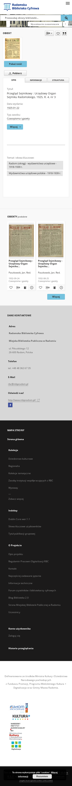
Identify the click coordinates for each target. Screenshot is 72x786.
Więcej (56, 296)
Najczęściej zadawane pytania (24, 576)
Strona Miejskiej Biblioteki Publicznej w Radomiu (34, 605)
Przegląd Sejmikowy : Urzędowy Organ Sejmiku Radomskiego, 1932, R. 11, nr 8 (50, 263)
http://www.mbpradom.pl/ (24, 400)
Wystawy (13, 487)
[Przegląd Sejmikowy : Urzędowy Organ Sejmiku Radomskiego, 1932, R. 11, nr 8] (50, 240)
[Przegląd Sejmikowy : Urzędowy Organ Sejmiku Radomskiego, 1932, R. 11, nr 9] (21, 240)
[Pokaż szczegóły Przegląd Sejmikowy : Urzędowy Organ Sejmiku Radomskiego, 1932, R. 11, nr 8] (60, 287)
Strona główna (15, 439)
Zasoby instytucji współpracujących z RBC (30, 480)
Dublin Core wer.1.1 (19, 519)
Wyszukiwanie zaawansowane (45, 24)
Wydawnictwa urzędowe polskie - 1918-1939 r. (35, 173)
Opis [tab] (13, 80)
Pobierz (14, 73)
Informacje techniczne (20, 583)
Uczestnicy (14, 612)
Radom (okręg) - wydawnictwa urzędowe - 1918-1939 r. (32, 165)
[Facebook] (10, 405)
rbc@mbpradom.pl (18, 384)
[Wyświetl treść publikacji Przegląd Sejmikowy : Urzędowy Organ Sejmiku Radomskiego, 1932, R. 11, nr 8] (54, 287)
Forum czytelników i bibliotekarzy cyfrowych (32, 590)
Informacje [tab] (36, 80)
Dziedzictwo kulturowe (20, 458)
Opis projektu (15, 554)
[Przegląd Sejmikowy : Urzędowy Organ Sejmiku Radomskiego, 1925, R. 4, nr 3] (12, 48)
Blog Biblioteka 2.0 (18, 597)
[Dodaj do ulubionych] (57, 33)
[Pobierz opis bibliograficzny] (17, 287)
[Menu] (67, 3)
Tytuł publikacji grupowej (21, 533)
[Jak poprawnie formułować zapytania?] (65, 24)
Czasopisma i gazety (18, 118)
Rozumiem (42, 776)
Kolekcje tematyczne (19, 473)
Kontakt (12, 568)
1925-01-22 (13, 108)
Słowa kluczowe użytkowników (24, 526)
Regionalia (14, 466)
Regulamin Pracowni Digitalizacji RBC (28, 561)
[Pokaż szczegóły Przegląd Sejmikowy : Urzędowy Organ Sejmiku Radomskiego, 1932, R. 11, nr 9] (31, 287)
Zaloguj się (14, 635)
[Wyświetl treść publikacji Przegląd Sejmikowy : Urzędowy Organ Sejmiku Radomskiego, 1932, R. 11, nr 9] (24, 287)
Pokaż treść (15, 64)
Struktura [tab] (58, 80)
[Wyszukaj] (66, 18)
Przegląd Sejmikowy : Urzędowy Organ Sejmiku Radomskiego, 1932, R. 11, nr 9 (21, 263)
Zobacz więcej (16, 498)
